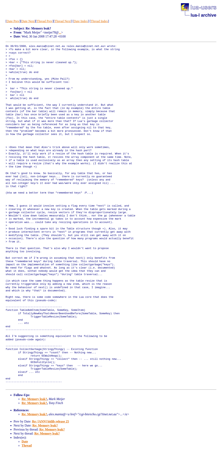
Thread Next (62, 21)
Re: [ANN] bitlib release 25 (50, 421)
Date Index (81, 21)
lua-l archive (203, 15)
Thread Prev (44, 21)
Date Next (27, 21)
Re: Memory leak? (34, 399)
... (60, 32)
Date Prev (13, 21)
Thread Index (99, 21)
